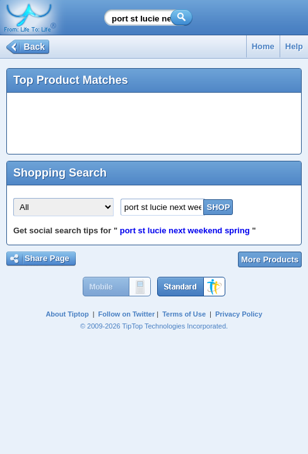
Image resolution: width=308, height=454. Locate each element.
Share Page (47, 258)
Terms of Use (184, 314)
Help (294, 46)
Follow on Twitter (126, 314)
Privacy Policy (239, 314)
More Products (270, 259)
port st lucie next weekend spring (184, 230)
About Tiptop (66, 314)
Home (263, 46)
